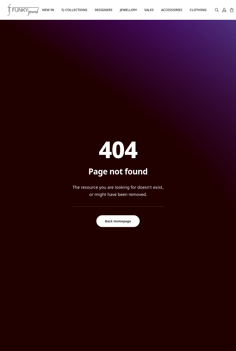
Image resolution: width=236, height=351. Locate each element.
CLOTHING (198, 10)
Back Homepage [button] (118, 128)
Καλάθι (132, 270)
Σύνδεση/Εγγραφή (141, 258)
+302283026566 (197, 290)
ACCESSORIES (171, 10)
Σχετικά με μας (81, 258)
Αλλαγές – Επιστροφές (87, 264)
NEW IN (48, 10)
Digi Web (83, 342)
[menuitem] (48, 10)
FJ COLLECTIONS (74, 10)
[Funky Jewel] (23, 10)
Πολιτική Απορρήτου (86, 282)
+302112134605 (197, 257)
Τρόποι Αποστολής (84, 270)
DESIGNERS (103, 10)
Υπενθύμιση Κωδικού (143, 276)
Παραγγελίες (136, 264)
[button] (218, 10)
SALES (149, 10)
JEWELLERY (128, 10)
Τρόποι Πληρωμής (83, 276)
